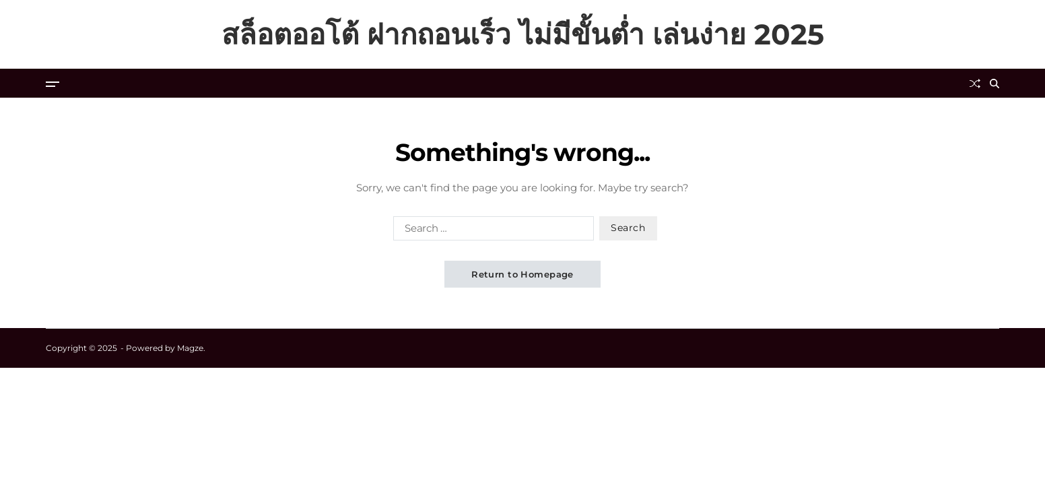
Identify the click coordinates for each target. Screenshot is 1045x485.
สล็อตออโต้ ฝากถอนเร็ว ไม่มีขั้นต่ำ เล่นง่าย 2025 (523, 34)
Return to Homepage (522, 274)
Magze (190, 348)
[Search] (994, 83)
